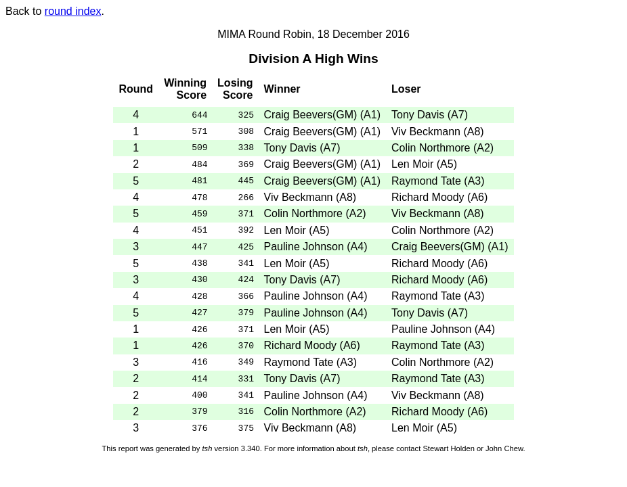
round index (73, 11)
